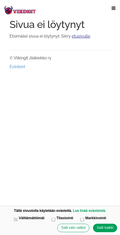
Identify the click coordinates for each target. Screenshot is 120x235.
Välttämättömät (29, 218)
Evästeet (17, 67)
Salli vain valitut (73, 228)
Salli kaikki (105, 228)
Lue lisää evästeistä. (89, 211)
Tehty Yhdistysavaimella (46, 66)
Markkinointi (93, 218)
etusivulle (81, 36)
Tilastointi (62, 218)
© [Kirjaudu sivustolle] (12, 58)
